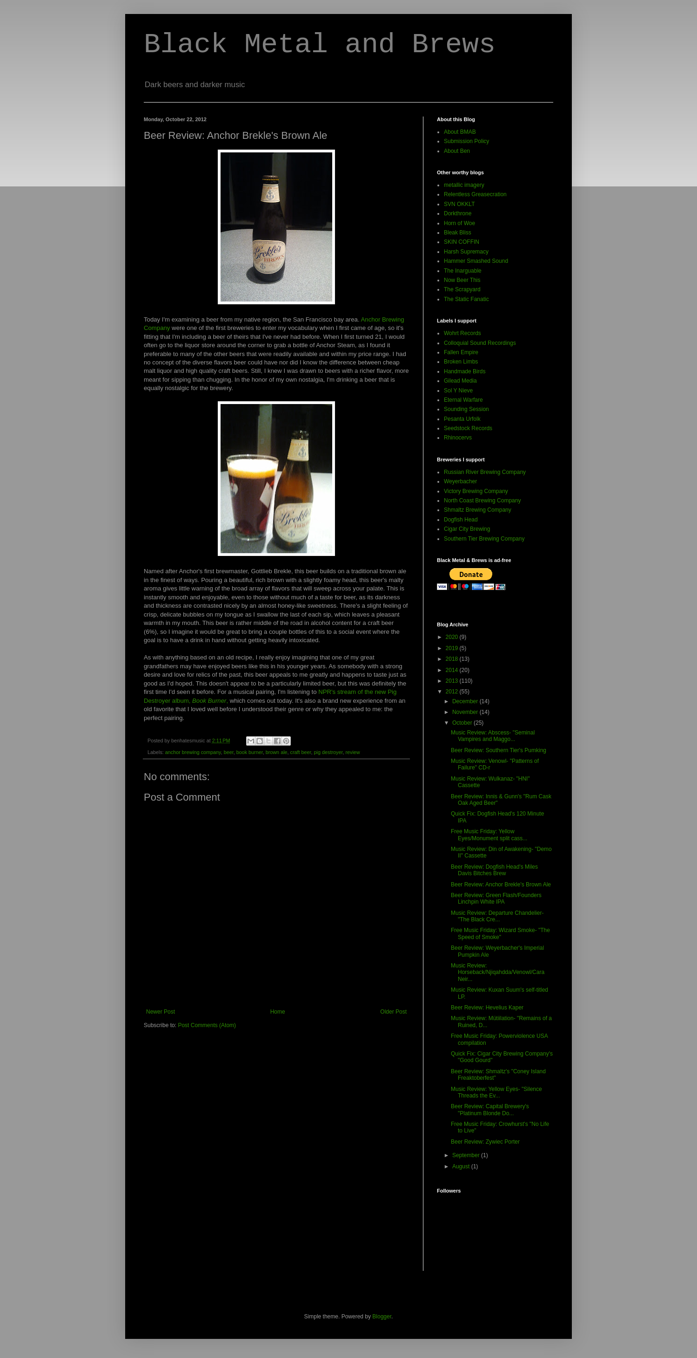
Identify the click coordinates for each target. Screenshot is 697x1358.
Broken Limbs (461, 361)
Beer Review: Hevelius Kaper (487, 1007)
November (466, 712)
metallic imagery (464, 185)
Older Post (393, 1011)
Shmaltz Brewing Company (477, 510)
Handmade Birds (464, 371)
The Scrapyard (462, 289)
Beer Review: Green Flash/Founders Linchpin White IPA (496, 898)
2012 (453, 691)
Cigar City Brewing (467, 529)
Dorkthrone (457, 213)
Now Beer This (462, 280)
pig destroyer (328, 752)
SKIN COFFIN (461, 242)
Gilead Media (460, 380)
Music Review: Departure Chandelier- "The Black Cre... (497, 916)
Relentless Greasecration (475, 194)
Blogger (381, 1316)
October (463, 723)
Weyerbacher (460, 481)
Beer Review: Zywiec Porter (485, 1142)
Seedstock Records (468, 428)
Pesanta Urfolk (462, 419)
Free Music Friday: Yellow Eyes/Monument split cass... (489, 834)
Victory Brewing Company (476, 491)
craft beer (300, 752)
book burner (249, 752)
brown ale (277, 752)
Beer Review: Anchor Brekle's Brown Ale (501, 884)
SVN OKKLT (459, 204)
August (461, 1166)
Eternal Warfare (463, 400)
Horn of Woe (459, 223)
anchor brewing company (193, 752)
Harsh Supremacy (466, 251)
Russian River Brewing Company (485, 472)
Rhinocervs (458, 437)
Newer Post (160, 1011)
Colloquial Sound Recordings (480, 343)
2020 (453, 637)
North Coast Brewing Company (482, 500)
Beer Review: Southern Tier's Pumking (498, 750)
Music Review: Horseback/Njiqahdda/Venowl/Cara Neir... (497, 972)
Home (277, 1011)
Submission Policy (466, 141)
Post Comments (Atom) (207, 1025)
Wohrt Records (462, 333)
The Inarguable (463, 270)
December (466, 701)
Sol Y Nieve (458, 390)
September (466, 1155)
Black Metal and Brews (320, 45)
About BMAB (460, 132)
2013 (453, 681)
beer (229, 752)
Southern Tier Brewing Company (484, 538)
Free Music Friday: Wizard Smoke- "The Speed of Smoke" (500, 933)
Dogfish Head (461, 519)
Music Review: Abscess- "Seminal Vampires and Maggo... (493, 735)
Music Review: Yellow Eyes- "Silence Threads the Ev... (496, 1092)
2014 (453, 670)
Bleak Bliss (457, 232)
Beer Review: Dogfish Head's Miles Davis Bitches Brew (494, 870)
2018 (453, 659)
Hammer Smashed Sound (476, 261)
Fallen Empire (461, 352)
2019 (453, 648)
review (352, 752)
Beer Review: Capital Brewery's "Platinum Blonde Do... (490, 1109)
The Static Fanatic (466, 299)
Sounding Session (466, 409)
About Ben (457, 151)
